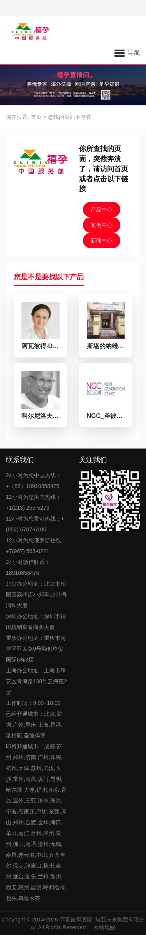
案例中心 (102, 225)
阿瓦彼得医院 (76, 919)
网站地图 (104, 927)
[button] (127, 52)
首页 (36, 117)
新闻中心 (102, 240)
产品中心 (102, 209)
